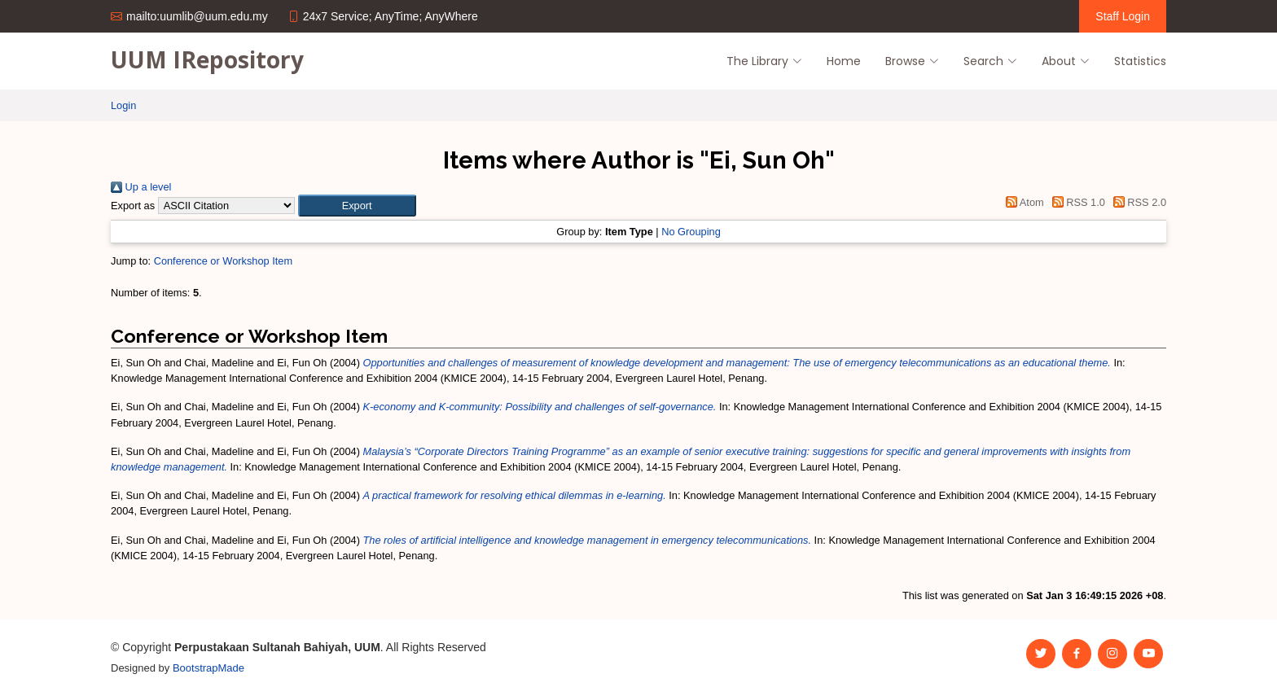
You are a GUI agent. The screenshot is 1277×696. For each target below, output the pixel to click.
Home (844, 61)
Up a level (141, 187)
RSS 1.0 (1076, 202)
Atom (1022, 202)
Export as (133, 205)
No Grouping (691, 231)
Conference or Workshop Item (223, 261)
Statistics (1140, 61)
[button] (357, 206)
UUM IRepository (207, 59)
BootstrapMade (208, 668)
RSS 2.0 (1137, 202)
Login (123, 105)
